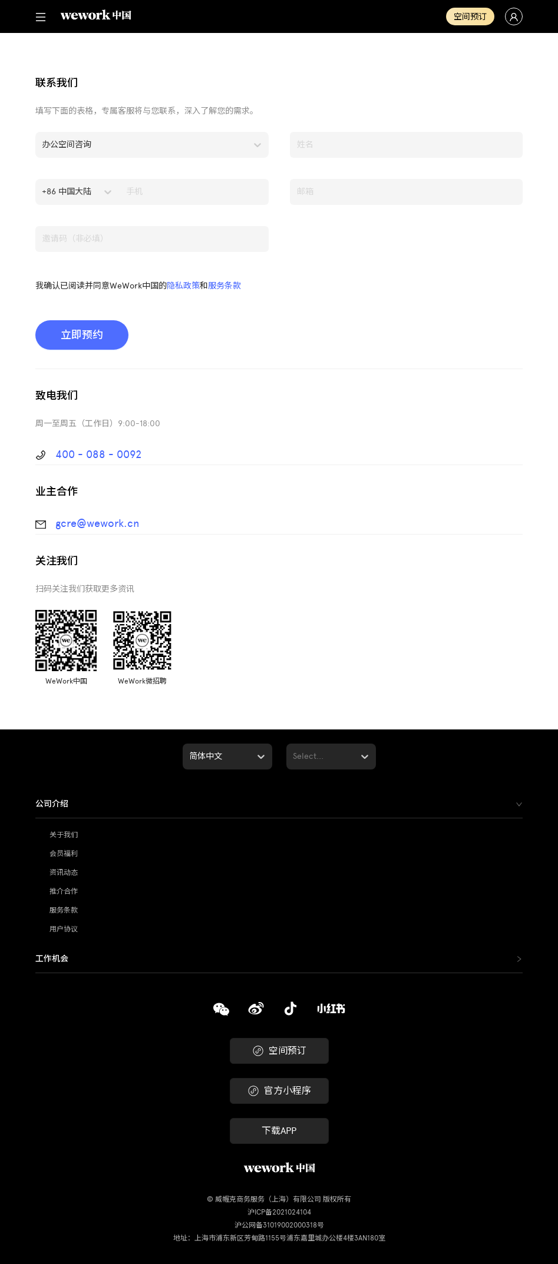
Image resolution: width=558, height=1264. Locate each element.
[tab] (279, 804)
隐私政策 (183, 286)
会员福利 (63, 854)
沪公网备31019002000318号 (279, 1225)
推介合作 (63, 891)
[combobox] (43, 144)
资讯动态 (63, 872)
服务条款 (224, 286)
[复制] (221, 1008)
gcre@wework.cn (97, 523)
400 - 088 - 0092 (98, 454)
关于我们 (63, 835)
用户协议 (63, 929)
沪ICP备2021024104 (279, 1212)
